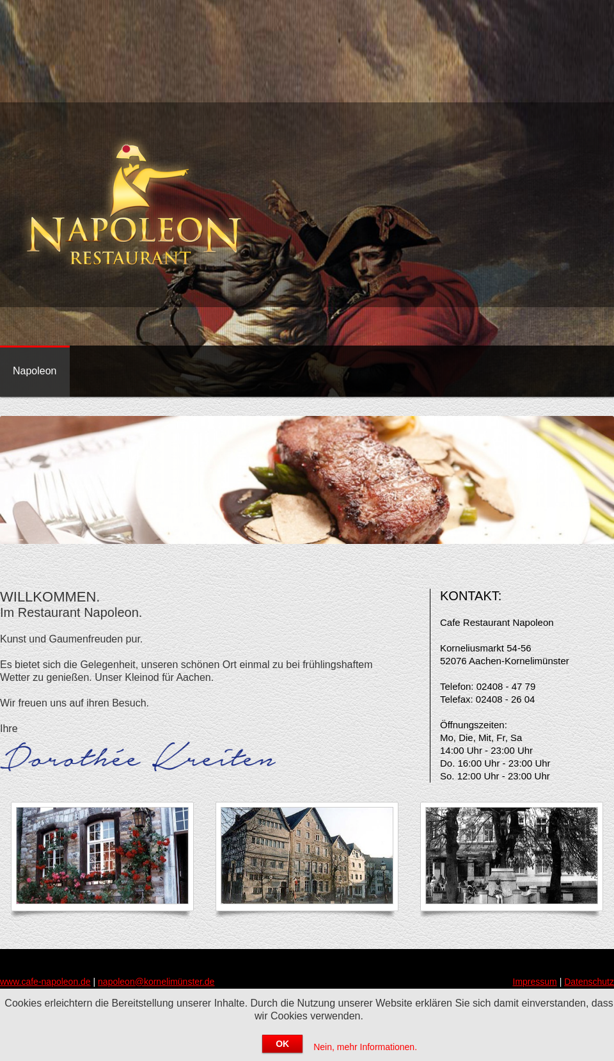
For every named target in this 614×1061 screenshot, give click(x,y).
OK (282, 1044)
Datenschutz (589, 982)
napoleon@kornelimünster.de (156, 982)
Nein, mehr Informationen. (365, 1047)
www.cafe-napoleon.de (45, 982)
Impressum (535, 982)
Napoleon (35, 370)
